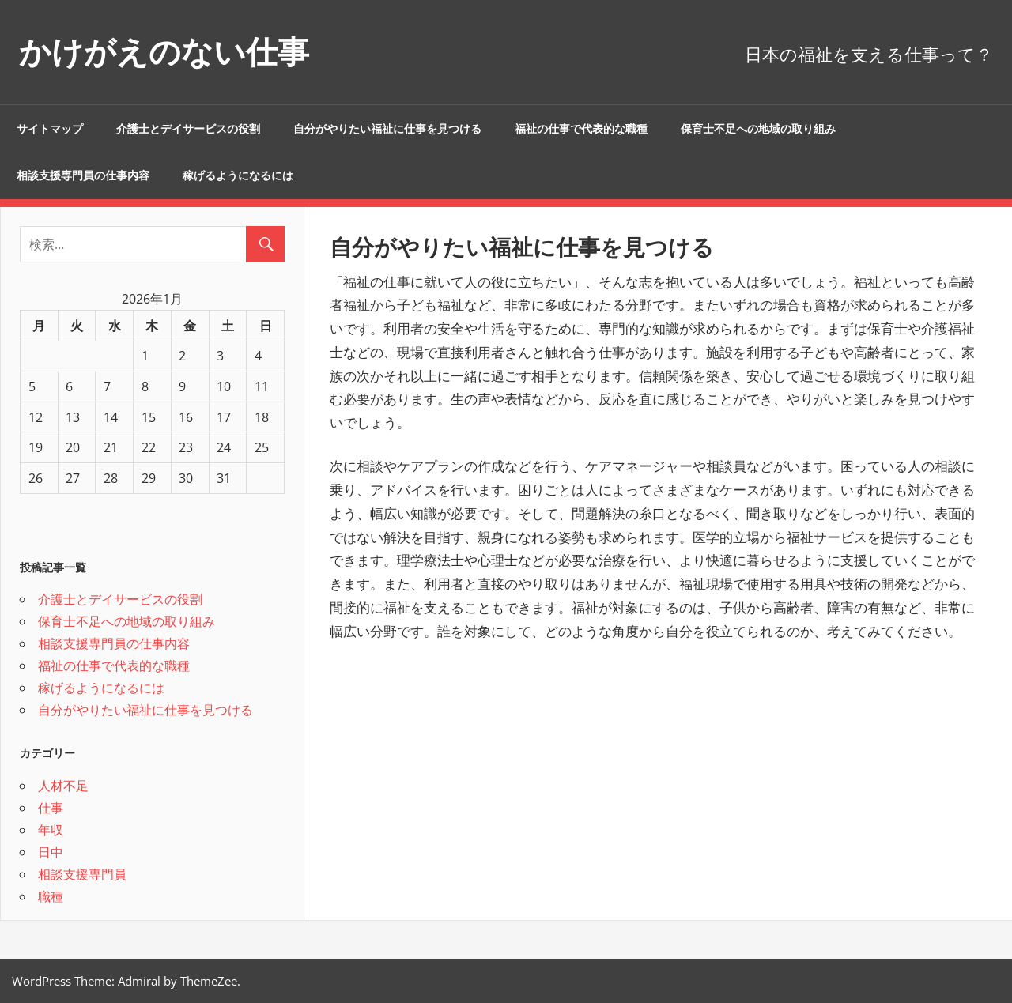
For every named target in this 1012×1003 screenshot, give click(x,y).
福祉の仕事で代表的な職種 (581, 129)
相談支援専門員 (82, 874)
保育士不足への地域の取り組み (758, 129)
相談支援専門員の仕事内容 (83, 175)
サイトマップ (50, 129)
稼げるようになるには (238, 175)
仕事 (50, 807)
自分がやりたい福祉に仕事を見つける (387, 129)
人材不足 (63, 785)
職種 (50, 896)
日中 (50, 852)
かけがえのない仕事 (164, 51)
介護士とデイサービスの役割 (188, 129)
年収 (50, 830)
